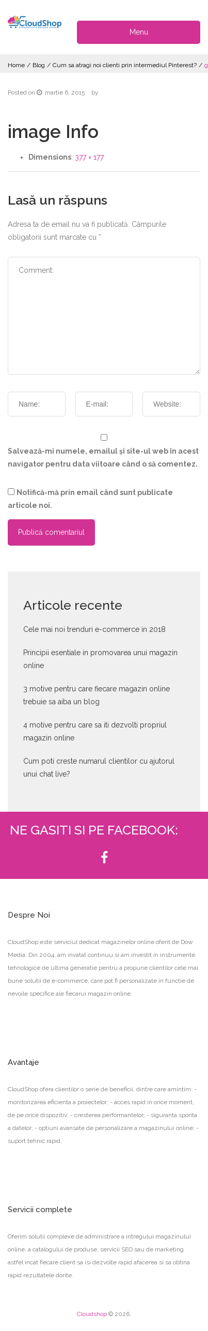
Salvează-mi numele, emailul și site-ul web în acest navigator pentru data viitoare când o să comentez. (103, 457)
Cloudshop (92, 1314)
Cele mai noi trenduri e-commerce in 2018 (94, 629)
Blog (39, 65)
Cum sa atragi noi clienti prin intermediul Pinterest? (125, 65)
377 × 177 (89, 157)
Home (16, 65)
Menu (139, 32)
